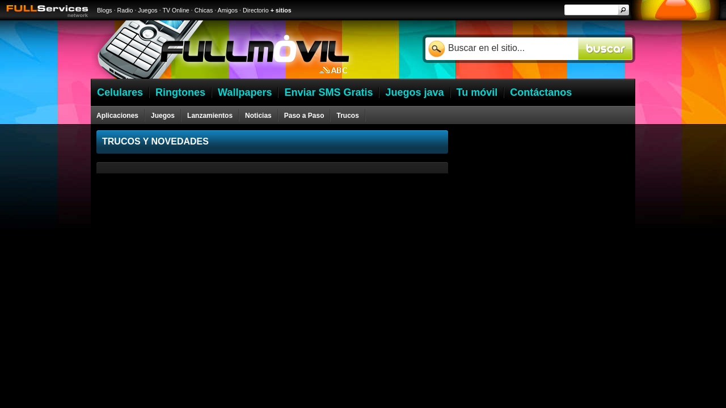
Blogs (104, 10)
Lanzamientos (210, 116)
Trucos (347, 116)
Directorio (256, 10)
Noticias (258, 116)
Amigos (228, 10)
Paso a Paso (304, 116)
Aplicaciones (117, 116)
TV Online (175, 10)
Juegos (147, 10)
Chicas (204, 10)
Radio (125, 10)
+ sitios (281, 10)
